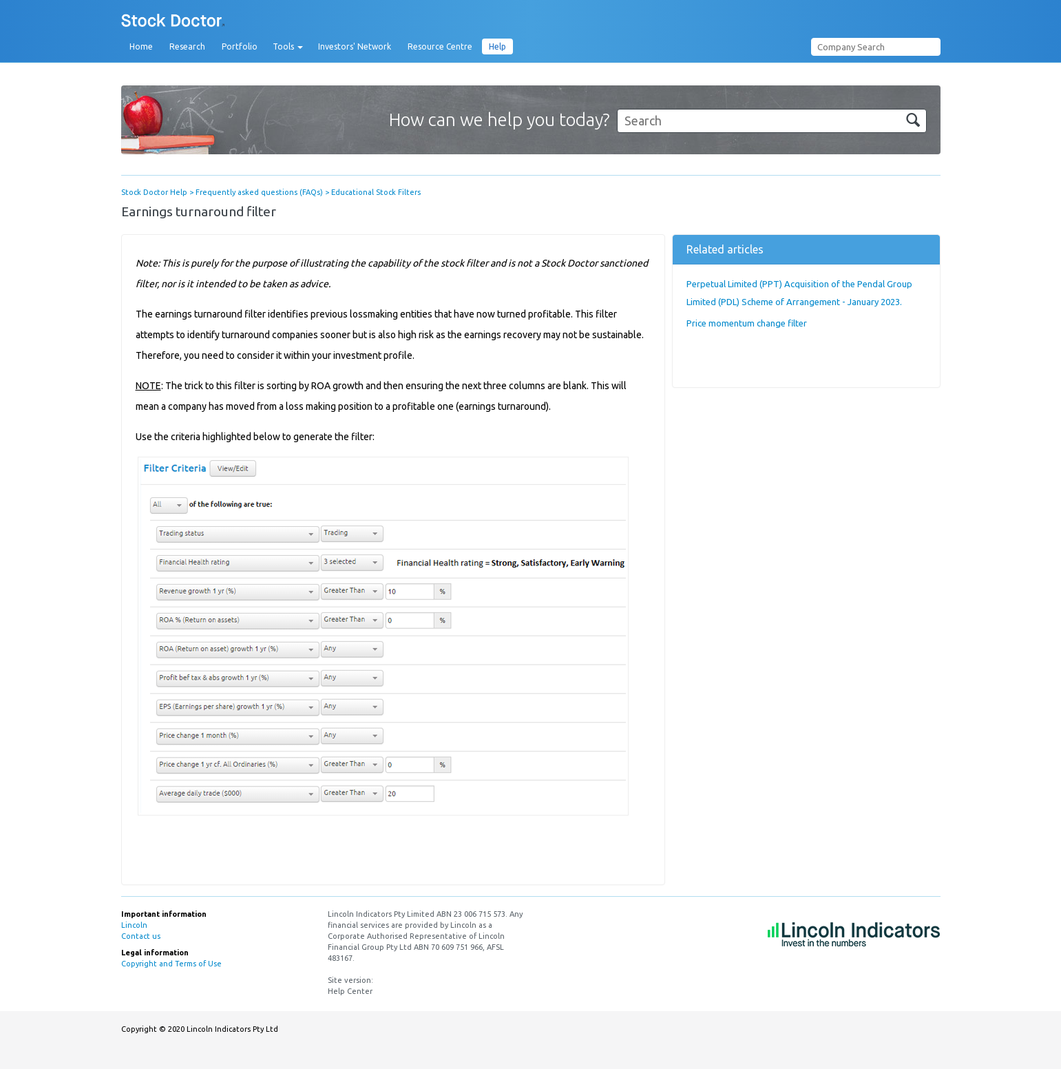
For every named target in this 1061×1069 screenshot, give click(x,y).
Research (187, 46)
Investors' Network (354, 46)
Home (141, 46)
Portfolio (240, 46)
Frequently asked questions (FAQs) (259, 192)
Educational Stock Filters (376, 192)
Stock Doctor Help (154, 192)
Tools (288, 47)
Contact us (140, 936)
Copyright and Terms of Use (171, 963)
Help (497, 46)
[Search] (772, 121)
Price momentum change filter (746, 323)
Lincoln (134, 925)
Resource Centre (440, 46)
